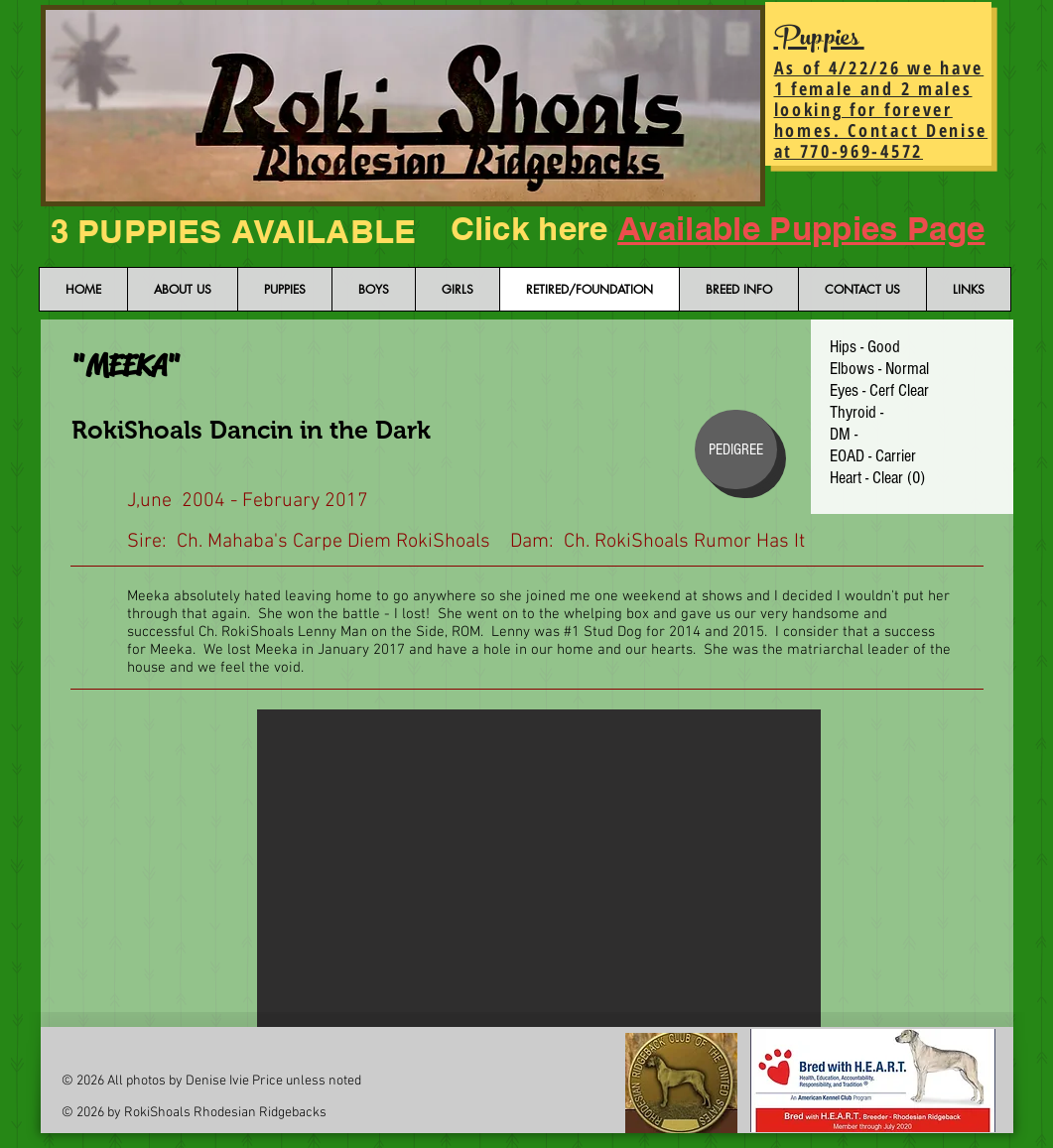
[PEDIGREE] (736, 449)
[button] (539, 868)
